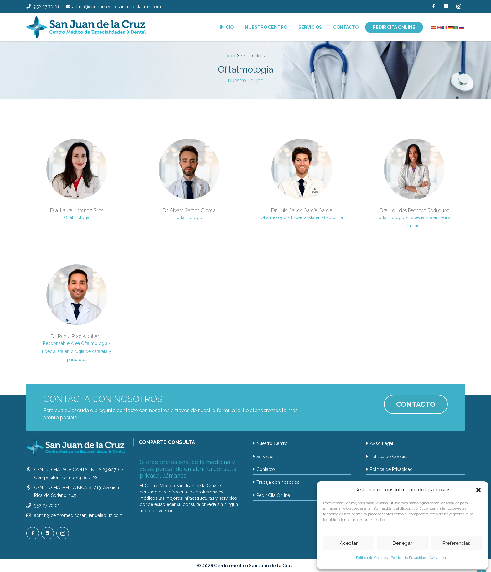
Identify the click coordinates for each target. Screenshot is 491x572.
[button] (478, 490)
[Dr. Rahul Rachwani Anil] (76, 313)
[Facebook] (433, 6)
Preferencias (456, 543)
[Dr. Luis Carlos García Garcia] (301, 183)
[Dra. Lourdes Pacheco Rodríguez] (414, 183)
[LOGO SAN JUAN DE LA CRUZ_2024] (86, 27)
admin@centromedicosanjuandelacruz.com (78, 515)
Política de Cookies (372, 557)
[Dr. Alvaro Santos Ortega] (189, 183)
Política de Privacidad (408, 557)
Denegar (402, 543)
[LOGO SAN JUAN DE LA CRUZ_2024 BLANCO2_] (75, 447)
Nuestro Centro (271, 443)
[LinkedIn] (446, 6)
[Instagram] (458, 6)
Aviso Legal (439, 557)
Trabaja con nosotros (277, 482)
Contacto (265, 469)
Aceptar (349, 543)
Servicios (265, 456)
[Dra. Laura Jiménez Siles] (76, 183)
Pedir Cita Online (273, 495)
